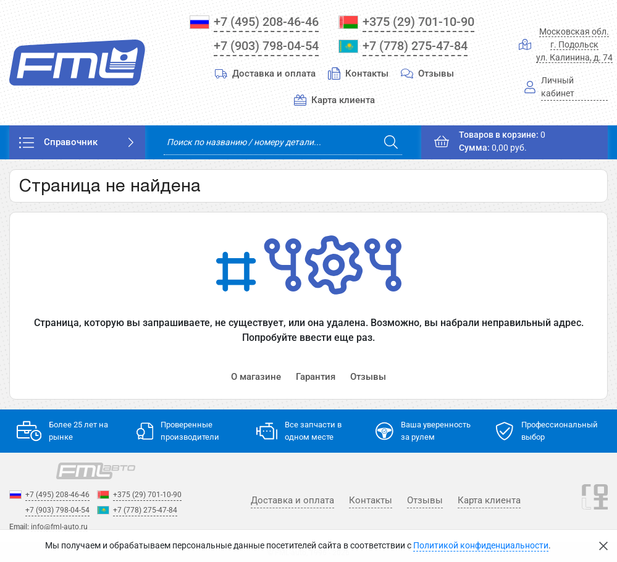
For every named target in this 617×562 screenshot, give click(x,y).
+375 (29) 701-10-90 (418, 21)
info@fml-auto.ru (59, 526)
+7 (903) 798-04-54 (266, 45)
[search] (283, 142)
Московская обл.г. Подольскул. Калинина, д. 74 (574, 44)
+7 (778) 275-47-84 (415, 45)
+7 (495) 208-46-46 (266, 21)
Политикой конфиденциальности (480, 545)
